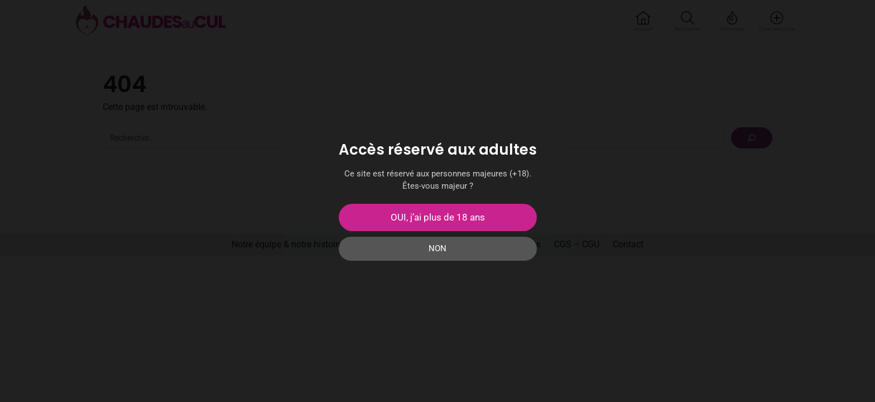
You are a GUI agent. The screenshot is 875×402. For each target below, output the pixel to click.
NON (437, 248)
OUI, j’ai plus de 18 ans (438, 217)
